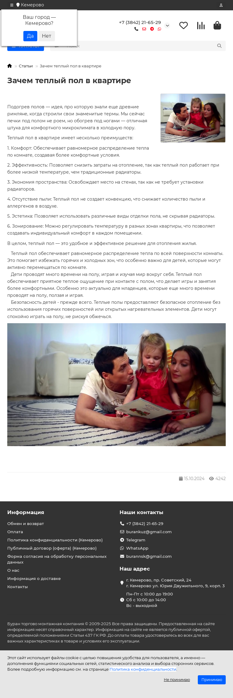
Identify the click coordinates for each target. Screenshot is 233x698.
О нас (13, 570)
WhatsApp (137, 548)
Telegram (135, 539)
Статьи (26, 65)
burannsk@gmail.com (149, 556)
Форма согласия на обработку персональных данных (56, 559)
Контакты (17, 586)
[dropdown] (11, 5)
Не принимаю (177, 679)
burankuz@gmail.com (149, 531)
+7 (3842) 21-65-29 (140, 22)
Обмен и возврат (25, 523)
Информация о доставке (34, 578)
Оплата (15, 531)
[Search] (144, 46)
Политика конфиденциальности (143, 669)
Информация (25, 512)
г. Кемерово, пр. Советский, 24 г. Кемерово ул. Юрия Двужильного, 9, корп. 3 (175, 583)
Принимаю (211, 679)
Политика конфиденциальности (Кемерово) (55, 539)
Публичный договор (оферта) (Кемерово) (52, 548)
